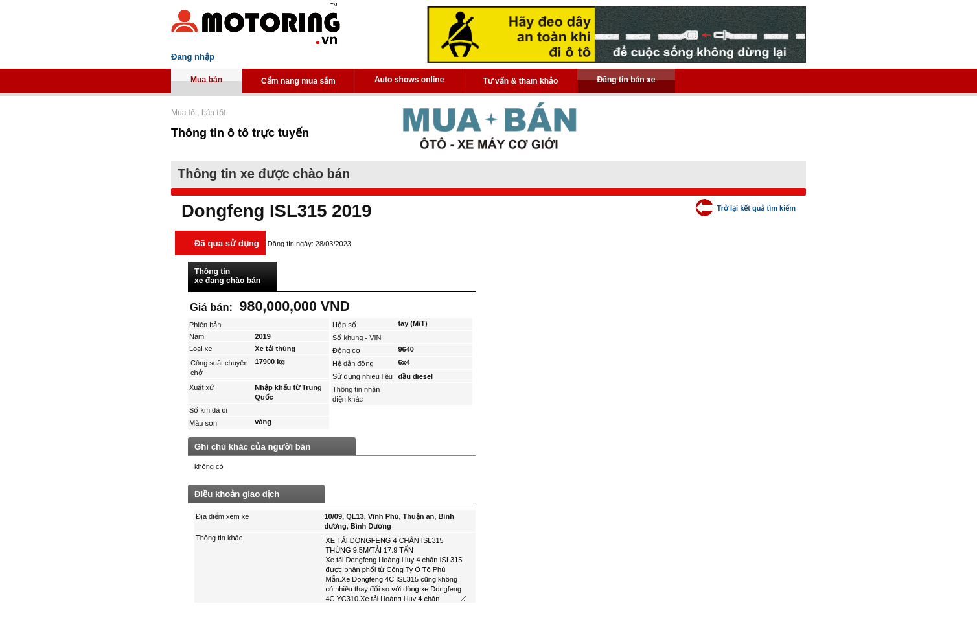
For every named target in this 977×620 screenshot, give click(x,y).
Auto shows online (409, 79)
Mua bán (206, 79)
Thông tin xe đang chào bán (227, 276)
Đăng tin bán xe (626, 79)
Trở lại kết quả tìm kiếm (756, 208)
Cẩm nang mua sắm (298, 81)
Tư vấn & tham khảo (520, 81)
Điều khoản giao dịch (236, 494)
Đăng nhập (192, 57)
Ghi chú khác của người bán (252, 447)
